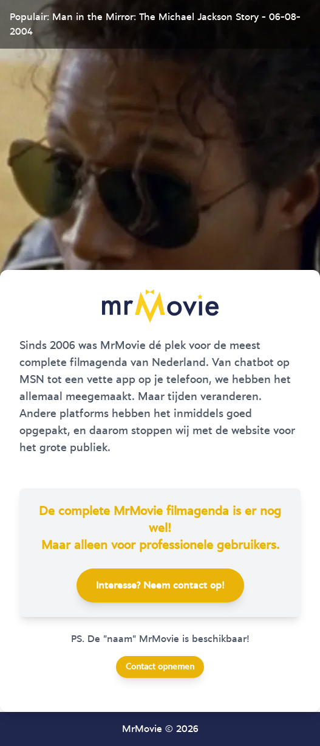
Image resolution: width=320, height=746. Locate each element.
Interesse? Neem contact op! (160, 585)
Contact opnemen (160, 667)
